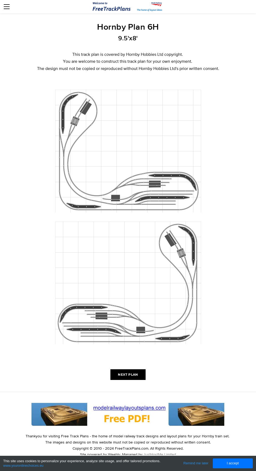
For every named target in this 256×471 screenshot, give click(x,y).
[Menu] (6, 6)
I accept (233, 463)
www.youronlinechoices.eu (23, 466)
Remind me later (196, 463)
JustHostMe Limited (159, 454)
